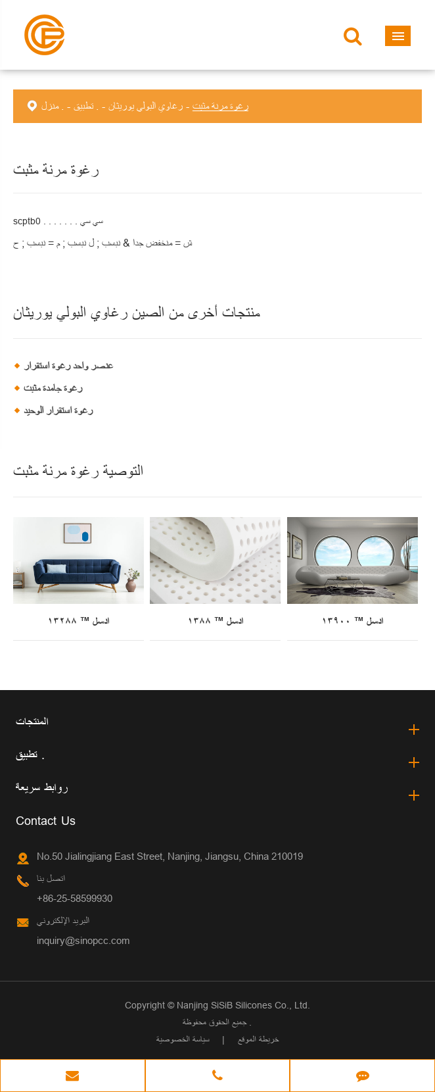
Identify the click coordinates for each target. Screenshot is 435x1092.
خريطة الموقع (258, 1039)
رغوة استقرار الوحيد (58, 410)
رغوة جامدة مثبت (53, 388)
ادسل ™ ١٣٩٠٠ (352, 621)
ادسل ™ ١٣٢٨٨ (78, 621)
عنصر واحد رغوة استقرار (68, 366)
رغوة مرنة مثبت (220, 106)
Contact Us (46, 821)
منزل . (52, 106)
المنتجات (32, 722)
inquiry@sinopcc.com (83, 940)
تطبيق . (86, 106)
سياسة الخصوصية (182, 1039)
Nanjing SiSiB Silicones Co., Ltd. (243, 1005)
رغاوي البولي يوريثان (145, 106)
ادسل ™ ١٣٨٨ (215, 621)
